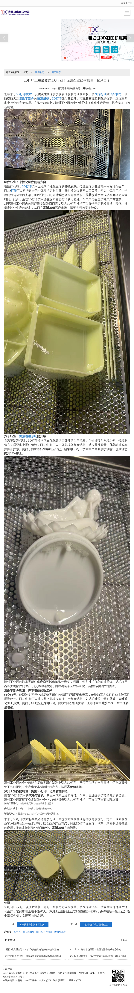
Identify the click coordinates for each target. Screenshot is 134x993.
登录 (123, 3)
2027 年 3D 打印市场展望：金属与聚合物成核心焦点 (95, 949)
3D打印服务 (60, 931)
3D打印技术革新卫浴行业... (95, 924)
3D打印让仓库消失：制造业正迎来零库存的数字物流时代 (33, 956)
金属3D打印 (45, 980)
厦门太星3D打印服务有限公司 (40, 973)
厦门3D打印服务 (44, 931)
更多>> (123, 940)
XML (92, 973)
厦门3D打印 (28, 931)
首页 (25, 72)
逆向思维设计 (60, 980)
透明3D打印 (75, 980)
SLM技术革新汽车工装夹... (32, 924)
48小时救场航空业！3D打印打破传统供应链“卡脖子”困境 (98, 956)
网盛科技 (71, 973)
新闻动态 (39, 72)
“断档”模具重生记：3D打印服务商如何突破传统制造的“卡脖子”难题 (35, 949)
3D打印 (17, 931)
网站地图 (83, 973)
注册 (130, 3)
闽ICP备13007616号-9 (13, 976)
